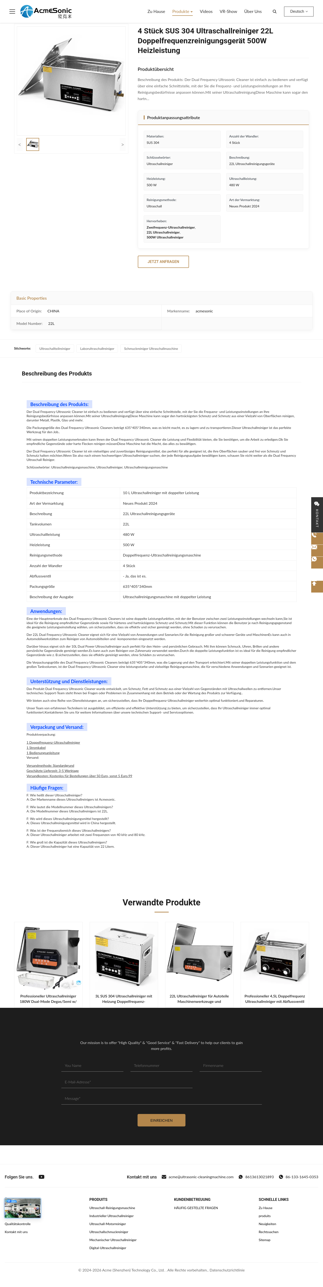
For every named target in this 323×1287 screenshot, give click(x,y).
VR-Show (228, 11)
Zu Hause (156, 11)
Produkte (181, 11)
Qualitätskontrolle (18, 1224)
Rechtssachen (268, 1232)
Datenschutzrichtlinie (227, 1270)
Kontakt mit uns (16, 1232)
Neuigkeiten (267, 1224)
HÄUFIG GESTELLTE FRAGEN (196, 1208)
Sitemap (264, 1240)
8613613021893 (256, 1176)
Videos (206, 11)
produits (265, 1216)
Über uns (253, 11)
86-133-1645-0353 (298, 1176)
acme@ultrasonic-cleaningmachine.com (198, 1176)
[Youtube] (41, 1177)
